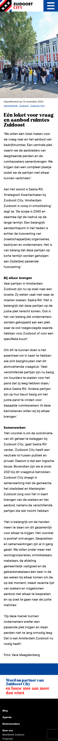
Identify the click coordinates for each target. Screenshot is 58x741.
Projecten (7, 738)
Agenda (7, 717)
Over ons (7, 730)
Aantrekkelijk (11, 105)
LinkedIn (19, 703)
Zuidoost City (37, 105)
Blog (5, 710)
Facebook (27, 703)
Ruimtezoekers (11, 723)
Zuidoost (24, 105)
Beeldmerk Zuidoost (13, 734)
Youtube (4, 703)
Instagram (12, 703)
